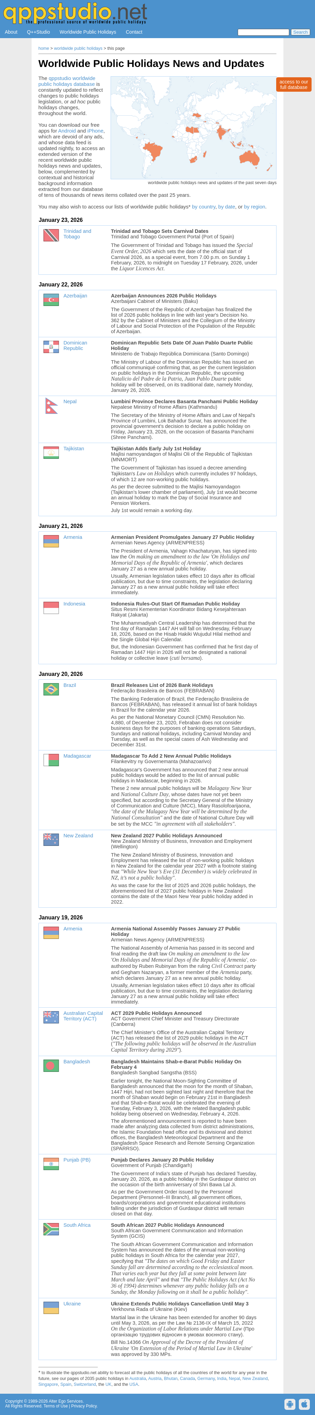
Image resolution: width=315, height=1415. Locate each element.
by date (226, 207)
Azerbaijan (75, 295)
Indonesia (75, 604)
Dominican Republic (75, 345)
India (221, 1378)
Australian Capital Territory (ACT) (83, 1015)
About (11, 32)
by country (203, 207)
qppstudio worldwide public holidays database (66, 81)
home (43, 48)
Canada (187, 1378)
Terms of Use (56, 1406)
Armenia (73, 537)
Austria (154, 1378)
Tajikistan (74, 448)
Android (67, 131)
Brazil (70, 685)
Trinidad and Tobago (77, 233)
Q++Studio (38, 32)
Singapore (48, 1384)
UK (108, 1384)
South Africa (77, 1225)
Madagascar (77, 756)
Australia (137, 1378)
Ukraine (72, 1303)
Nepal (70, 401)
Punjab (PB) (77, 1160)
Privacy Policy (84, 1406)
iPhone (95, 131)
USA (134, 1384)
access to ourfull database (294, 84)
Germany (206, 1378)
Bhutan (171, 1378)
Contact (134, 32)
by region (254, 207)
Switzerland (85, 1384)
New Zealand (78, 835)
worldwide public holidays (78, 48)
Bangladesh (77, 1061)
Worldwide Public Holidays (88, 32)
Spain (65, 1384)
